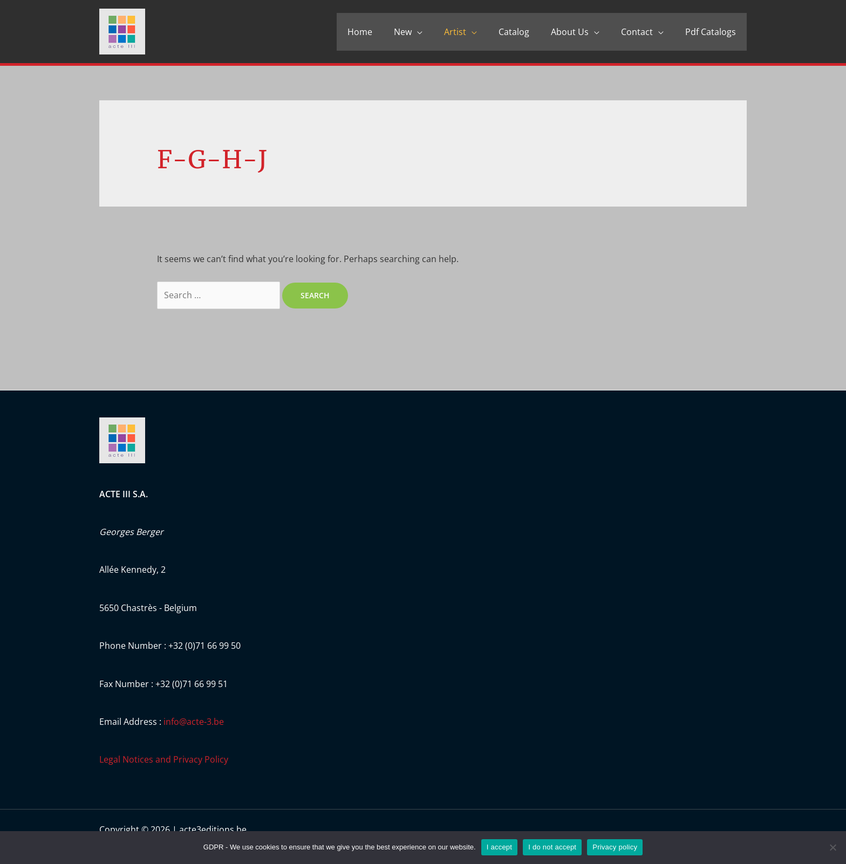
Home (359, 32)
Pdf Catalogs (710, 32)
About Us (570, 32)
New (403, 32)
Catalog (514, 32)
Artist (455, 32)
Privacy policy (614, 847)
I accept (500, 847)
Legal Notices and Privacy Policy (163, 759)
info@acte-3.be (193, 722)
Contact (637, 32)
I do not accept (552, 847)
